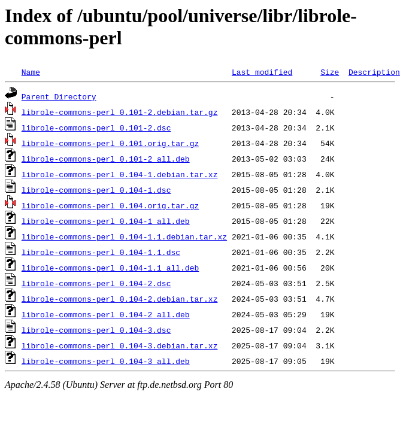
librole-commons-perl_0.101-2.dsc (96, 127)
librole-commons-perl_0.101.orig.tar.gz (110, 143)
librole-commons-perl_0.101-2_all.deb (106, 158)
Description (374, 71)
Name (31, 71)
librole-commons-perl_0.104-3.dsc (96, 329)
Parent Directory (59, 96)
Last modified (262, 71)
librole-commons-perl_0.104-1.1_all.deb (110, 267)
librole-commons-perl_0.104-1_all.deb (106, 221)
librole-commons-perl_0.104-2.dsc (96, 283)
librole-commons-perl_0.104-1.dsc (96, 189)
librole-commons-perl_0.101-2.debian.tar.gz (120, 112)
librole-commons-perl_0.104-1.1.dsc (101, 252)
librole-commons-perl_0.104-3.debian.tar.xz (120, 345)
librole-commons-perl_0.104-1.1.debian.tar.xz (124, 236)
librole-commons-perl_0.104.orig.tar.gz (110, 205)
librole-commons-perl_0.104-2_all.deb (106, 314)
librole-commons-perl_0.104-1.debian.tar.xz (120, 174)
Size (329, 71)
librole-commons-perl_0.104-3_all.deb (106, 361)
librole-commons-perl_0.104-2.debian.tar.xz (120, 298)
